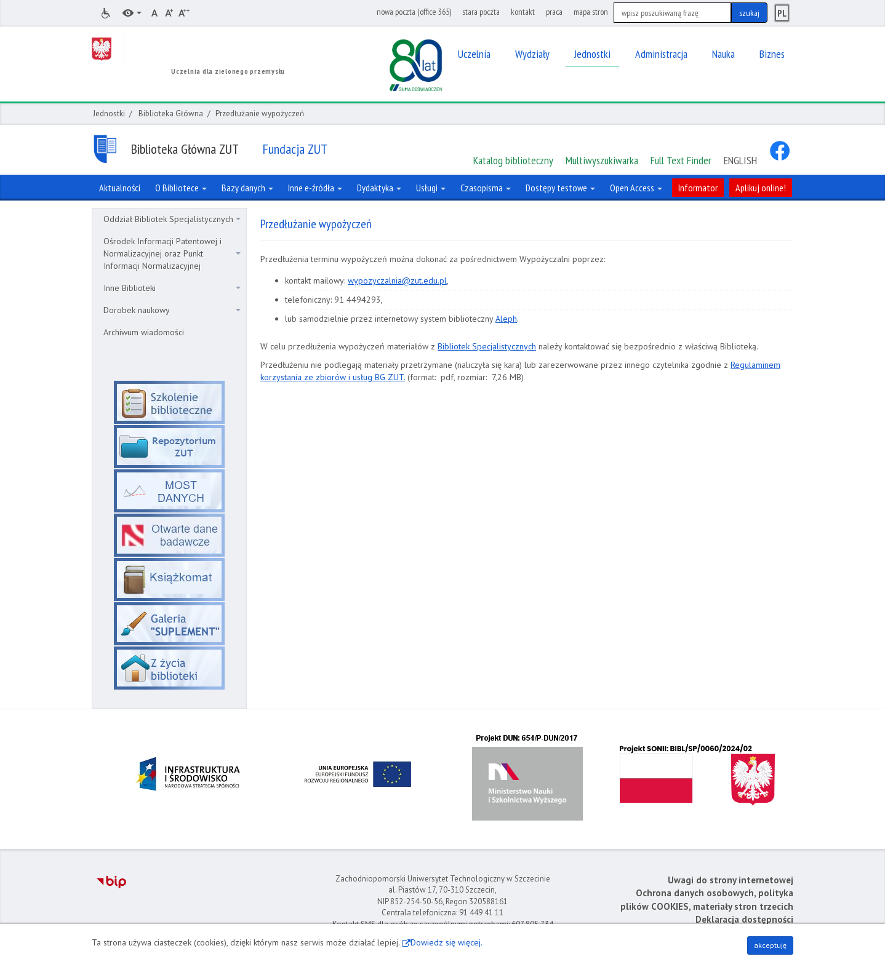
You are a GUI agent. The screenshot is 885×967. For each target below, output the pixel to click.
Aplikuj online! (760, 187)
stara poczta (481, 11)
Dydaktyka (379, 187)
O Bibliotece (181, 187)
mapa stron (591, 11)
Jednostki (109, 113)
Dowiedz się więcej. (446, 942)
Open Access (636, 187)
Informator (698, 187)
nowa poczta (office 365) (414, 11)
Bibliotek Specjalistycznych (487, 346)
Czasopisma (485, 187)
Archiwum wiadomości (143, 332)
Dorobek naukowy (172, 310)
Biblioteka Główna (170, 113)
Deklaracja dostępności (744, 919)
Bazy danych (247, 187)
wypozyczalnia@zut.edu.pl (397, 280)
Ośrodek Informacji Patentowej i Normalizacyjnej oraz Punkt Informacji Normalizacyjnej (172, 253)
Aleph (506, 318)
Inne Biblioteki (172, 287)
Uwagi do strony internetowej (730, 880)
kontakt (523, 11)
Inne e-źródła (315, 187)
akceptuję (770, 945)
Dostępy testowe (560, 187)
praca (554, 11)
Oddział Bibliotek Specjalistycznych (172, 219)
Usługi (431, 187)
